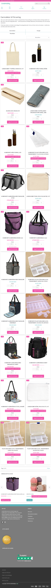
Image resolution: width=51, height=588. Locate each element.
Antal (12, 75)
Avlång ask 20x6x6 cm (13, 111)
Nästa (48, 468)
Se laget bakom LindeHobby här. (13, 518)
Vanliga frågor (6, 572)
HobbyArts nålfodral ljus (12, 152)
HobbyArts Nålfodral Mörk (38, 68)
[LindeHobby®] (5, 3)
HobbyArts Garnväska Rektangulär (12, 279)
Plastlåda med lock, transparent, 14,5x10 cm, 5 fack (38, 449)
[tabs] (44, 8)
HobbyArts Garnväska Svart (38, 362)
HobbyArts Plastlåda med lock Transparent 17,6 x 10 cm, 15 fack (38, 153)
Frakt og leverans (7, 575)
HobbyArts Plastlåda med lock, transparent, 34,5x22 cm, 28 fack (38, 321)
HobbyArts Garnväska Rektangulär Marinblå (12, 321)
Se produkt (29, 500)
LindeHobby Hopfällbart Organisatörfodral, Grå (38, 111)
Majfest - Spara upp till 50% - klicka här (7, 0)
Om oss (4, 570)
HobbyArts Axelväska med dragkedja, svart (13, 363)
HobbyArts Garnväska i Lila (38, 238)
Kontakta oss (5, 578)
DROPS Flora (30, 494)
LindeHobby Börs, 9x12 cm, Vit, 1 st (38, 406)
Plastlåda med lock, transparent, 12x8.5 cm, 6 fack (13, 449)
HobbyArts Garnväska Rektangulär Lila (12, 494)
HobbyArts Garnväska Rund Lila (13, 238)
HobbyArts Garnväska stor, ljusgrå (12, 406)
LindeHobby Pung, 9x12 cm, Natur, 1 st (38, 196)
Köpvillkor (5, 580)
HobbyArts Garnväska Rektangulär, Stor (12, 197)
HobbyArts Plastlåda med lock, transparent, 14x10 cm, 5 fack (38, 280)
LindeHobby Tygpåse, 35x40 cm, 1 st (13, 68)
